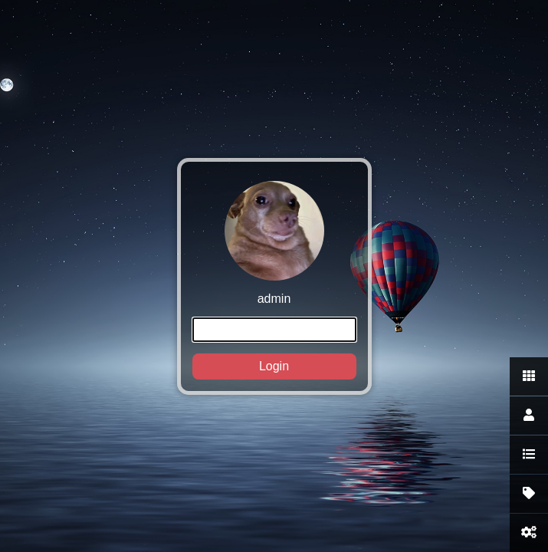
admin (274, 280)
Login (274, 366)
